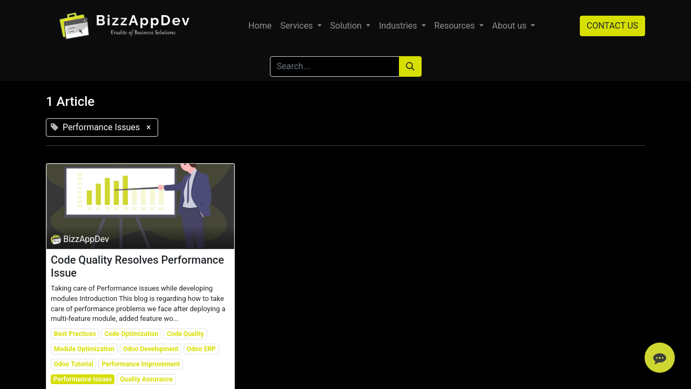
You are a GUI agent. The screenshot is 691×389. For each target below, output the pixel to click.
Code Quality (185, 334)
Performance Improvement (140, 364)
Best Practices (75, 334)
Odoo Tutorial (73, 364)
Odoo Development (151, 349)
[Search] (410, 66)
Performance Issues (82, 379)
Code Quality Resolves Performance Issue (137, 266)
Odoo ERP (201, 349)
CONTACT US (612, 26)
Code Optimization (131, 334)
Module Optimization (84, 349)
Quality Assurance (146, 379)
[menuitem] (260, 26)
